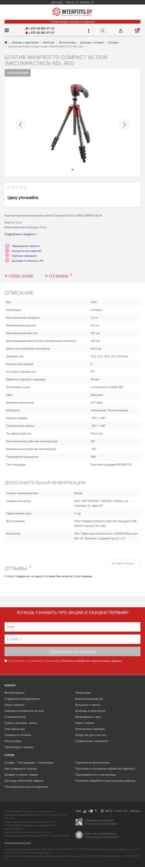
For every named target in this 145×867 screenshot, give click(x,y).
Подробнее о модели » (21, 234)
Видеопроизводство (89, 699)
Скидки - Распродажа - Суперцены (29, 762)
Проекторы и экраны (19, 747)
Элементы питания (18, 735)
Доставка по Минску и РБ (27, 260)
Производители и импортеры (95, 774)
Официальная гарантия (26, 245)
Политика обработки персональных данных (105, 780)
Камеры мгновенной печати (24, 711)
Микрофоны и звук (88, 717)
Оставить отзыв (122, 563)
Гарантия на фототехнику (92, 762)
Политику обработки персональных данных (92, 661)
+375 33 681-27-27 (39, 32)
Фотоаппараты (15, 692)
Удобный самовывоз (24, 255)
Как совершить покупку (21, 768)
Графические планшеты (91, 741)
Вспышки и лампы (87, 705)
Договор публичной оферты (24, 780)
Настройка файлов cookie (18, 843)
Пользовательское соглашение (26, 786)
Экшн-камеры (14, 705)
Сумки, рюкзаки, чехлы (21, 723)
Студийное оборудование (22, 699)
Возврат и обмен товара (21, 774)
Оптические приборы (90, 729)
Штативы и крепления (90, 711)
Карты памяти (84, 723)
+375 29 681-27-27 (39, 28)
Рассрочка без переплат (27, 250)
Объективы (83, 692)
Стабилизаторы (15, 717)
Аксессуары (13, 741)
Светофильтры (15, 729)
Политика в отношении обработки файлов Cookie (107, 768)
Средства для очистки (90, 735)
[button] (20, 123)
